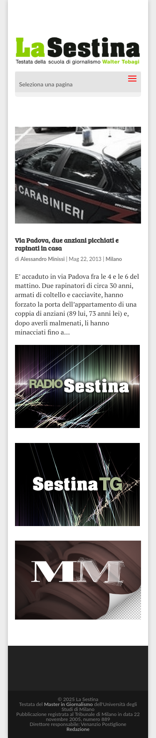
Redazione (78, 729)
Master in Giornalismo (68, 704)
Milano (114, 259)
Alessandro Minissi (42, 259)
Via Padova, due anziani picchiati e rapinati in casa (67, 244)
